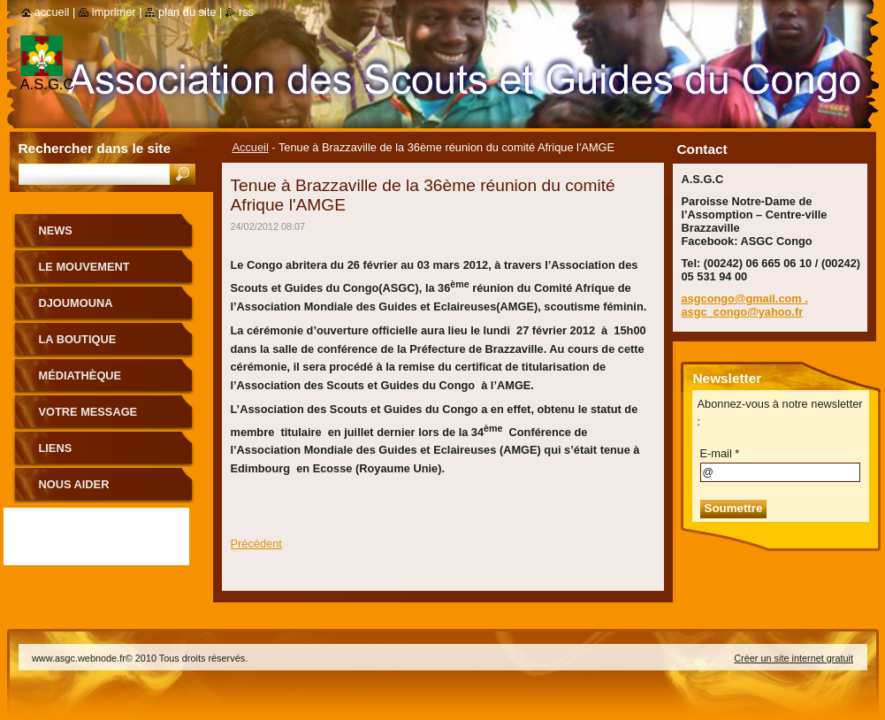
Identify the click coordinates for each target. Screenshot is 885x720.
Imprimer (114, 12)
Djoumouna (76, 303)
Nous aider (74, 484)
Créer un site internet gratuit (793, 658)
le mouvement (84, 266)
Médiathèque (80, 375)
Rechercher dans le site (95, 148)
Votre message (88, 411)
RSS (246, 12)
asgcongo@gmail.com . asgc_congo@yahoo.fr (745, 305)
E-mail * (720, 453)
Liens (55, 448)
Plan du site (187, 12)
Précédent (256, 543)
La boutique (78, 339)
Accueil (251, 147)
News (55, 230)
